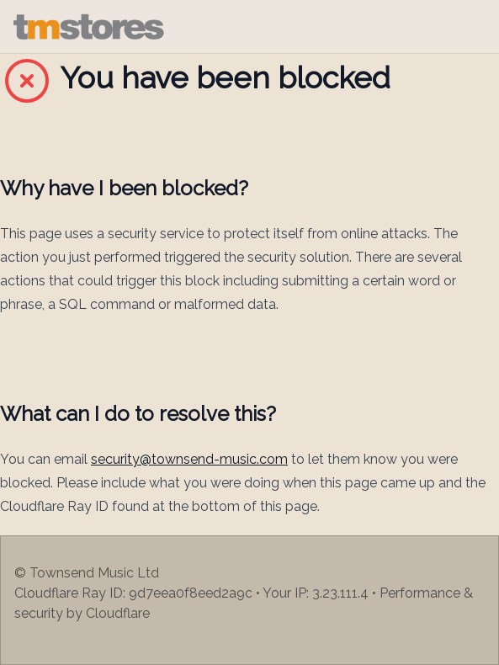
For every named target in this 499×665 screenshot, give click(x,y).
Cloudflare (118, 613)
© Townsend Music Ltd (86, 573)
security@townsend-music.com (189, 459)
